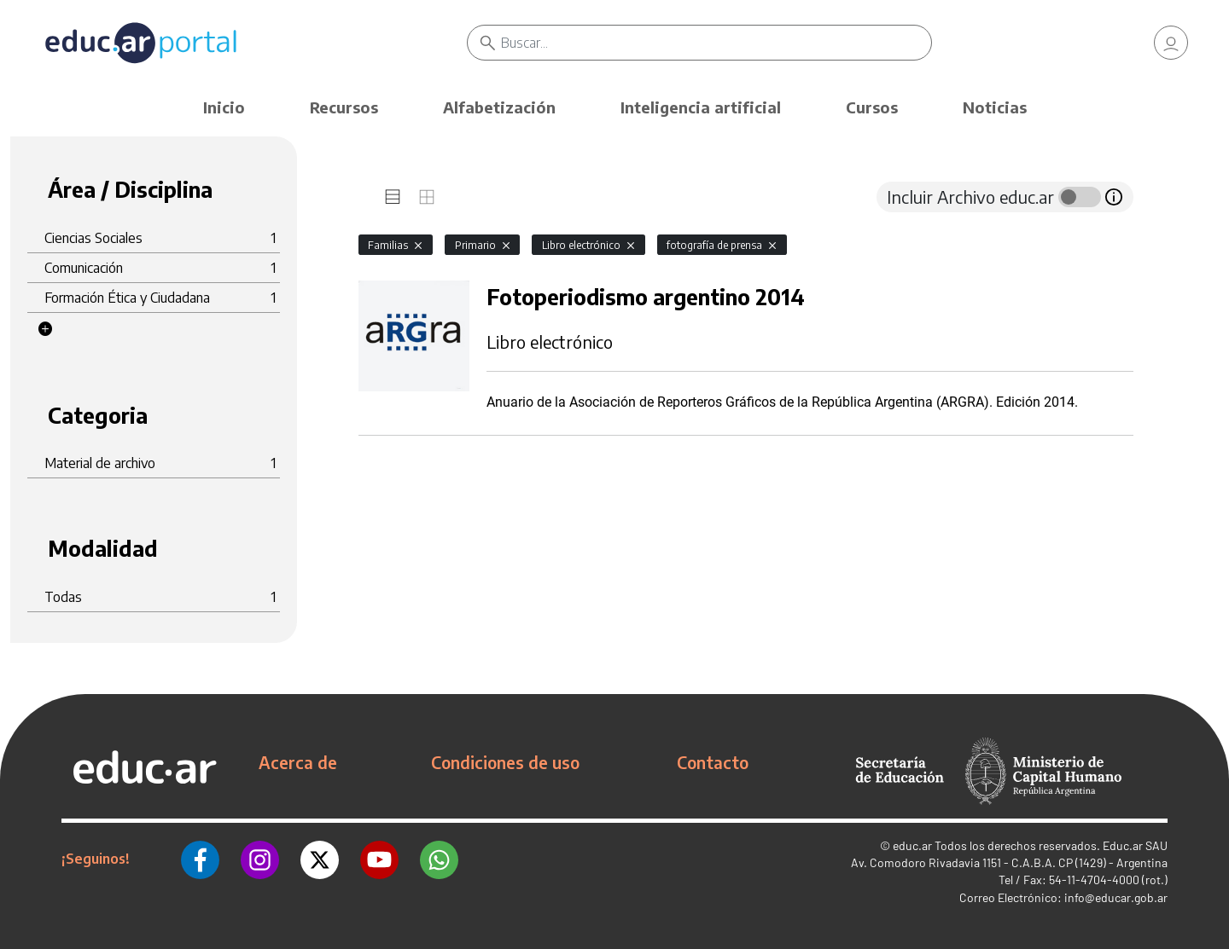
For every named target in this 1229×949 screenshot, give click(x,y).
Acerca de (298, 762)
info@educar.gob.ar (1116, 897)
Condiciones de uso (505, 762)
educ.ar (912, 845)
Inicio (224, 107)
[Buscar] (717, 43)
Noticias (995, 107)
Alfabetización (499, 107)
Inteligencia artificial (700, 107)
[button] (45, 329)
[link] (1171, 43)
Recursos (344, 107)
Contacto (712, 762)
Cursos (872, 107)
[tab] (393, 197)
